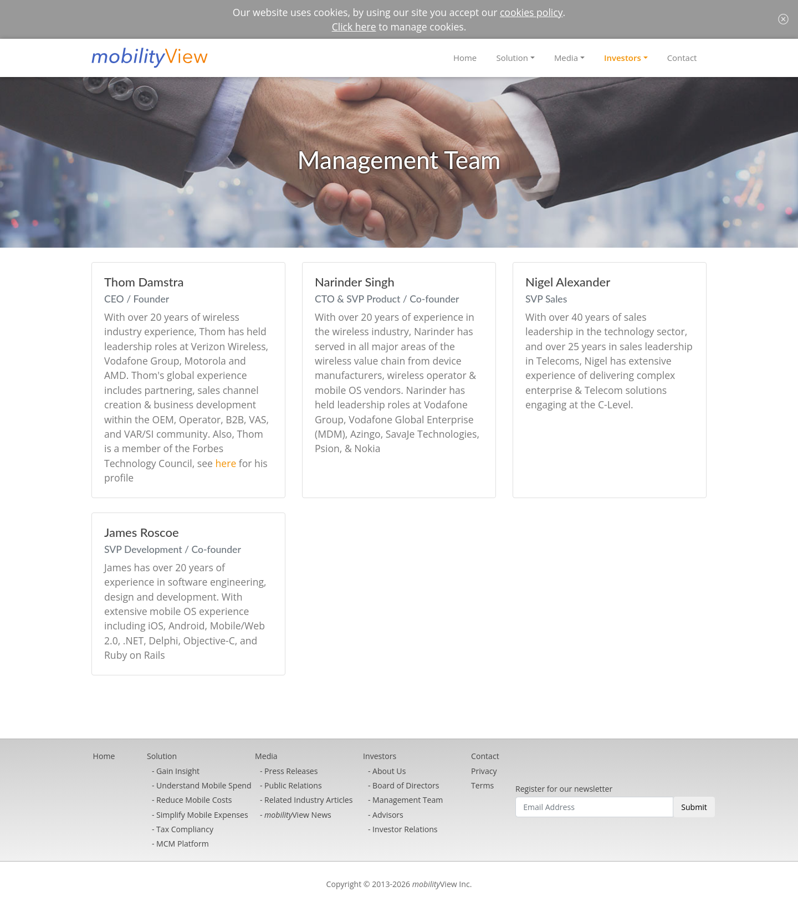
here (226, 463)
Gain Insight (178, 771)
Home (465, 57)
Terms (482, 785)
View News (297, 814)
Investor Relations (404, 829)
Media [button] (566, 57)
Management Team (407, 800)
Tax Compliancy (184, 829)
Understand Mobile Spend (204, 785)
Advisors (387, 814)
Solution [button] (512, 57)
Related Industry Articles (308, 800)
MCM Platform (182, 843)
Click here (354, 26)
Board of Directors (405, 785)
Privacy (484, 771)
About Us (389, 771)
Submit (694, 807)
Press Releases (291, 771)
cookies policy (531, 12)
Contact (682, 57)
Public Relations (293, 785)
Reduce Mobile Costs (194, 800)
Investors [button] (622, 57)
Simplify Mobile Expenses (202, 814)
